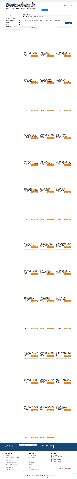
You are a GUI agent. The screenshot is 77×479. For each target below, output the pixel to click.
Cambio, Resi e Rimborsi (11, 464)
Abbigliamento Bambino (13, 26)
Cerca (45, 10)
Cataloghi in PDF (9, 467)
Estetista (30, 465)
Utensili (30, 471)
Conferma (35, 444)
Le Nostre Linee (9, 469)
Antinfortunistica (9, 10)
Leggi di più (68, 23)
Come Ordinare (9, 460)
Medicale (30, 464)
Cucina (30, 460)
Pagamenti (8, 459)
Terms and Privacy (27, 477)
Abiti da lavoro (20, 10)
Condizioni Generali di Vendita (12, 457)
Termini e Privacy (9, 465)
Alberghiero (31, 462)
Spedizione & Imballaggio (11, 462)
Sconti (37, 10)
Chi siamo (8, 455)
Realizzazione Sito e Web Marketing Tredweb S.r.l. (42, 477)
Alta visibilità (30, 10)
